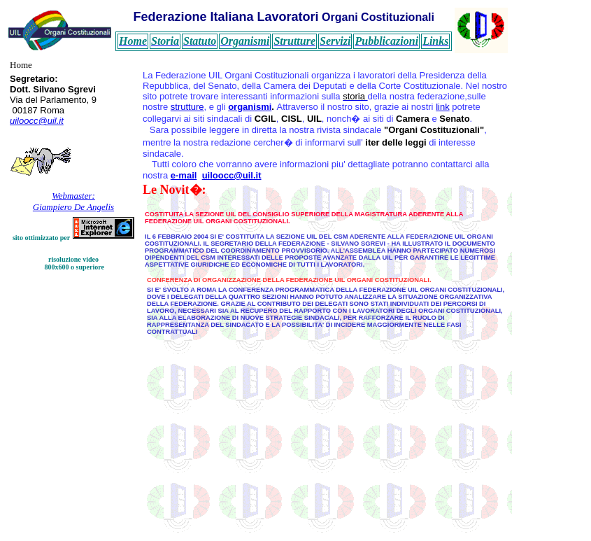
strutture (187, 106)
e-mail (184, 175)
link (443, 106)
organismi (249, 106)
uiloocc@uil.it (37, 120)
